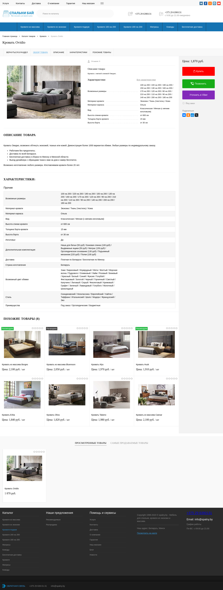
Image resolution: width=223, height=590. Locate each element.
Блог (92, 546)
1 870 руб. (10, 490)
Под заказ (188, 103)
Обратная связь (14, 586)
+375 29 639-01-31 (38, 586)
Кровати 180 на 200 (133, 27)
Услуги (6, 3)
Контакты (20, 3)
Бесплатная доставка (192, 27)
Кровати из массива (30, 27)
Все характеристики (146, 80)
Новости (93, 551)
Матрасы (154, 27)
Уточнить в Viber (199, 95)
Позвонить (198, 83)
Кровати (6, 556)
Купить (198, 71)
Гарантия (70, 3)
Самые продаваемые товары (129, 440)
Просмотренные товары (90, 440)
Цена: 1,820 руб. (67, 418)
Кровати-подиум (81, 27)
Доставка (36, 3)
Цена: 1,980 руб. (111, 418)
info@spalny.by (204, 516)
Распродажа (51, 521)
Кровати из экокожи (56, 27)
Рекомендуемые (53, 516)
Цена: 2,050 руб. (67, 368)
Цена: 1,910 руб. (156, 368)
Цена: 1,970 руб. (111, 368)
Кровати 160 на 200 (106, 27)
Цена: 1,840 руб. (22, 418)
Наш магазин (88, 3)
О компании (53, 3)
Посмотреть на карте (147, 530)
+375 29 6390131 (143, 14)
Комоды (170, 27)
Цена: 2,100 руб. (22, 368)
